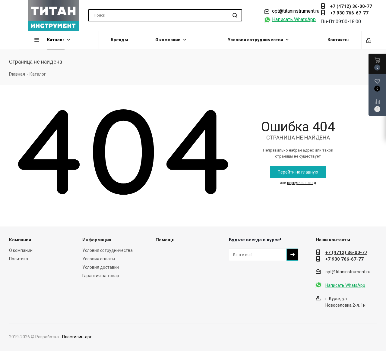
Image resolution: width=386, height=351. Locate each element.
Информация (96, 240)
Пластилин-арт (77, 336)
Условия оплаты (98, 258)
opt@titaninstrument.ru (295, 11)
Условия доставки (100, 267)
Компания (20, 240)
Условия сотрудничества (107, 250)
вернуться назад (301, 183)
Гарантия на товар (100, 275)
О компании (21, 250)
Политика (18, 258)
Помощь (165, 240)
